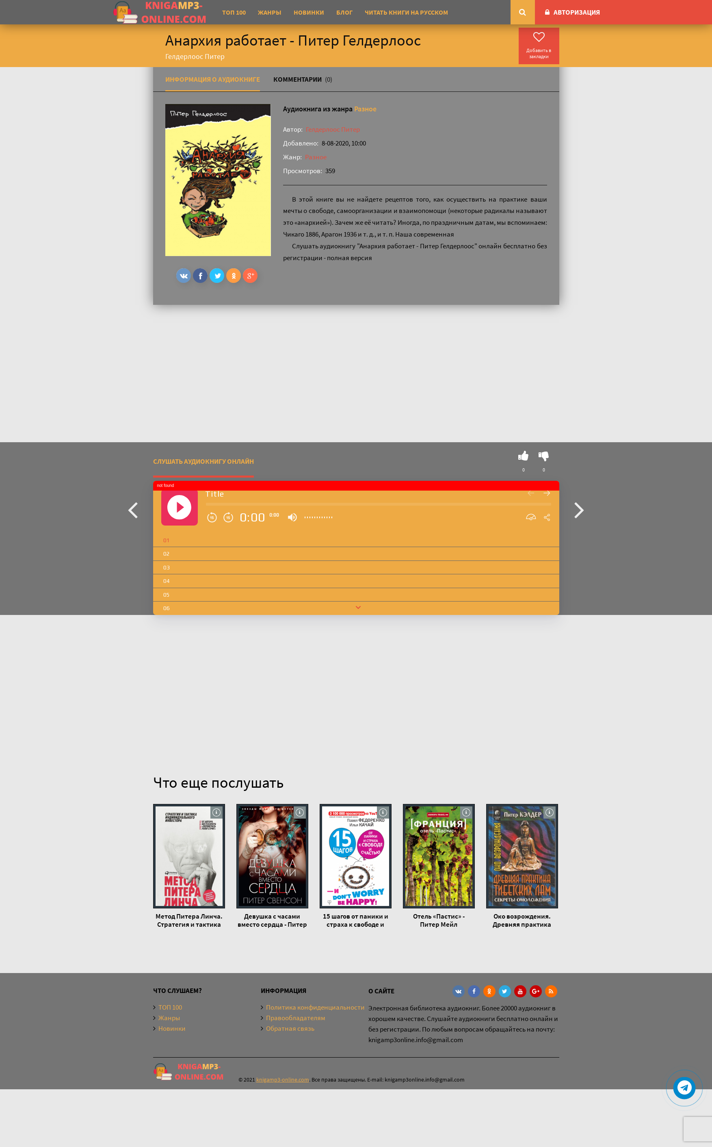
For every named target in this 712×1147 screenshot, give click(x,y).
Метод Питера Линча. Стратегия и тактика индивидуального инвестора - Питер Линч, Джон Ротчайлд (189, 920)
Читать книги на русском (406, 12)
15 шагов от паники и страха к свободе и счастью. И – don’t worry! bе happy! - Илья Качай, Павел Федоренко (355, 920)
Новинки (309, 12)
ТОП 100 (234, 12)
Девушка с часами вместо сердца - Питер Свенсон (272, 920)
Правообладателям (295, 1017)
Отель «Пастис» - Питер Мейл (439, 920)
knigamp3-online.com (282, 1079)
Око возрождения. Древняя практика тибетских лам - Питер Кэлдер (521, 920)
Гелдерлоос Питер (333, 129)
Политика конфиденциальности (315, 1007)
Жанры (269, 12)
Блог (344, 12)
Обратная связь (290, 1028)
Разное (365, 108)
